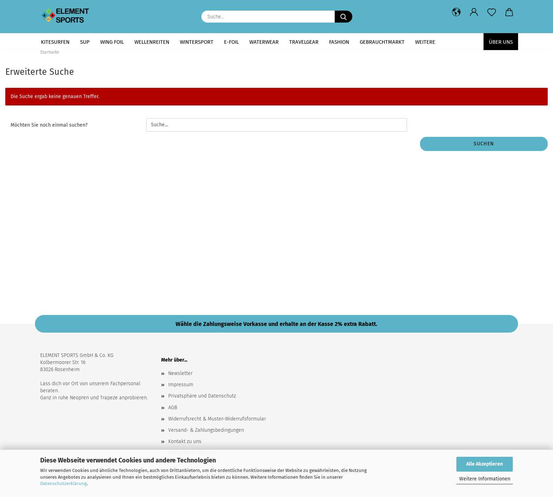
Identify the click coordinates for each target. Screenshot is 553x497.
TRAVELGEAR (303, 42)
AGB (172, 408)
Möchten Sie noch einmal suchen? (49, 125)
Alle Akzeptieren (484, 464)
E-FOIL (231, 42)
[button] (456, 12)
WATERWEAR (264, 42)
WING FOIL (112, 42)
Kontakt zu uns (184, 441)
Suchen (484, 144)
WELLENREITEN (151, 42)
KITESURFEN (55, 42)
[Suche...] (343, 17)
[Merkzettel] (491, 12)
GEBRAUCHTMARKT (382, 42)
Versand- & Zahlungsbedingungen (206, 430)
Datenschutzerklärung (63, 483)
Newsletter (180, 373)
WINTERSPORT (196, 42)
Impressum (180, 385)
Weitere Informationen (484, 479)
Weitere (425, 42)
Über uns (501, 42)
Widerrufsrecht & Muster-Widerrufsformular (217, 419)
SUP (85, 42)
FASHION (339, 42)
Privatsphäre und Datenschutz (202, 396)
